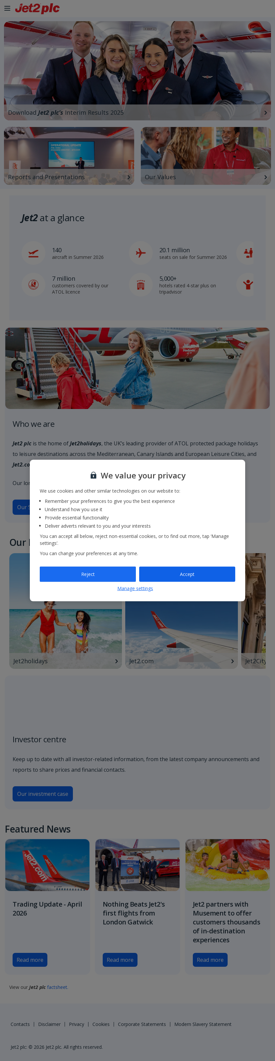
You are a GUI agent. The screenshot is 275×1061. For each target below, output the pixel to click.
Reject (88, 574)
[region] (137, 530)
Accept (187, 574)
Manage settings (135, 588)
